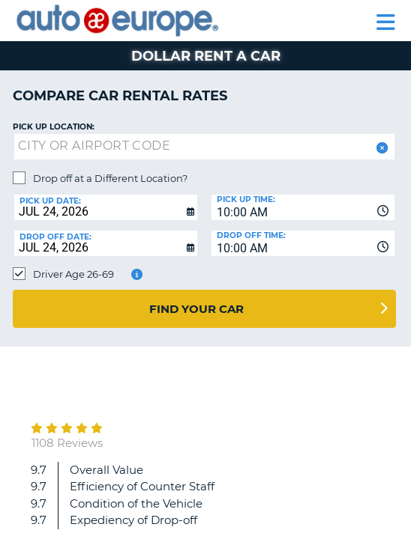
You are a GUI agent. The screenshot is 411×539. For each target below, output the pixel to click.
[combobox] (303, 207)
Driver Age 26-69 (73, 274)
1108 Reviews (67, 443)
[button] (380, 147)
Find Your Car (196, 309)
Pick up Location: (53, 127)
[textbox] (204, 147)
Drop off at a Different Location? (110, 178)
